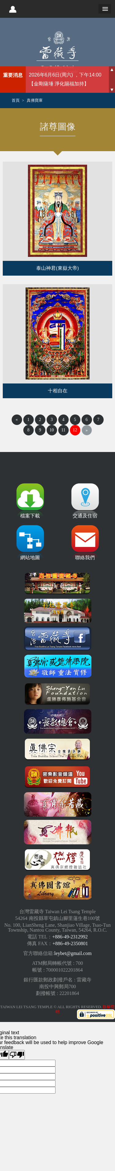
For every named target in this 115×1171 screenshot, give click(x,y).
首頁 (16, 100)
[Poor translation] (17, 1055)
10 (52, 430)
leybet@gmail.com (73, 953)
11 (63, 430)
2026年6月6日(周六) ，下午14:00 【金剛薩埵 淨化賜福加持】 (65, 79)
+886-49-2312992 (70, 936)
